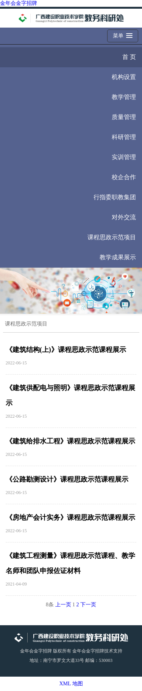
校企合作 (124, 177)
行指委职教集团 (115, 197)
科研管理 (124, 137)
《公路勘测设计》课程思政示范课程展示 (67, 479)
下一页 (88, 604)
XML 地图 (71, 683)
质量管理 (124, 117)
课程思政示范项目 (111, 237)
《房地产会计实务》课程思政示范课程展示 (70, 517)
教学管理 (124, 97)
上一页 (63, 604)
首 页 (129, 57)
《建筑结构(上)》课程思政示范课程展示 (66, 349)
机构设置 (124, 77)
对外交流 (124, 217)
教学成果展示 (118, 257)
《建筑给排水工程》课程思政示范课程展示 (70, 441)
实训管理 (124, 157)
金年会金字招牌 (18, 3)
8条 (50, 604)
